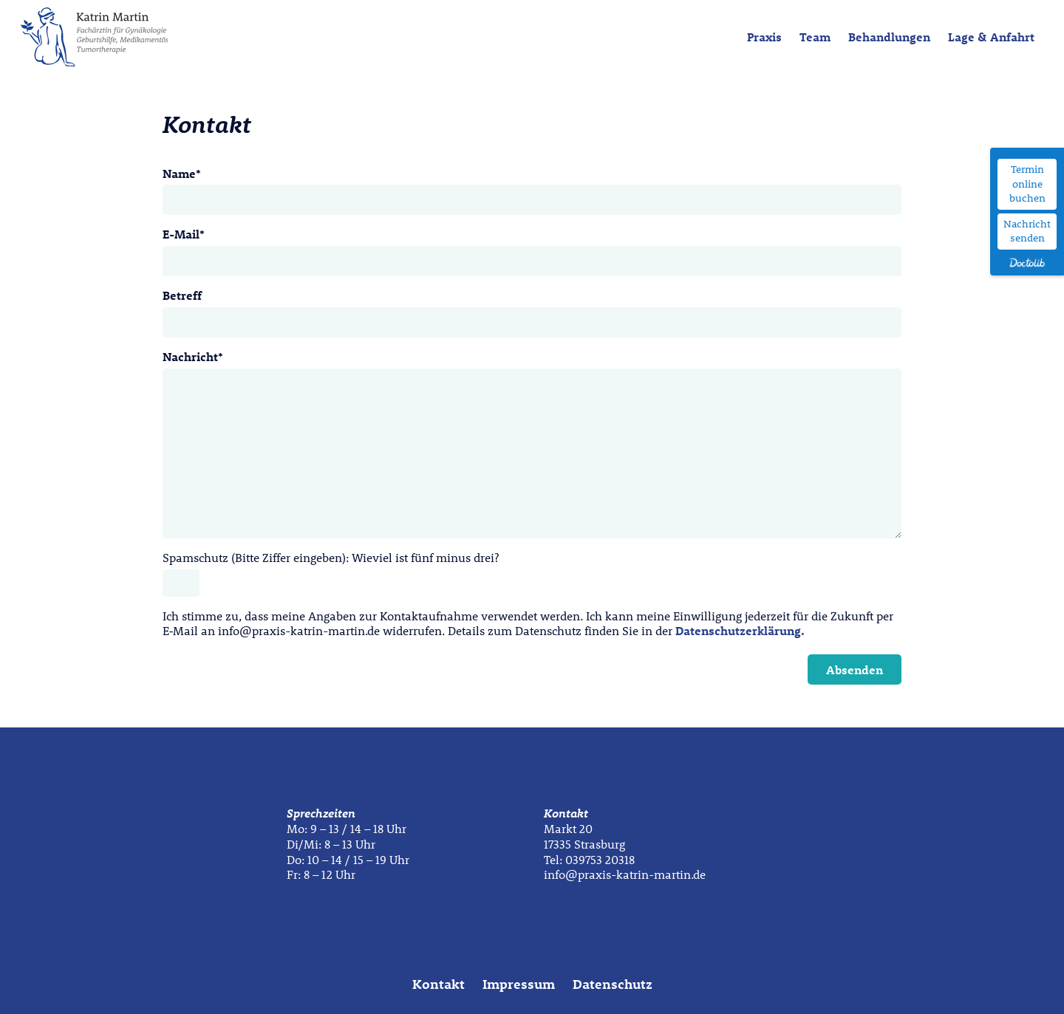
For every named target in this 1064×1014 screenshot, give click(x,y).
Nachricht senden (1027, 231)
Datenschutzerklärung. (740, 630)
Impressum (518, 984)
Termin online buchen (1027, 183)
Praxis (764, 36)
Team (815, 36)
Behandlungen (889, 36)
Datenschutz (612, 984)
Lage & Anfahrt (991, 36)
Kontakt (438, 984)
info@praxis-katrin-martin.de (625, 874)
